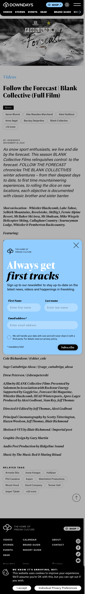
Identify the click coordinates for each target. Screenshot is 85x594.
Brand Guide (62, 12)
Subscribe (67, 347)
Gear (43, 12)
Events (32, 12)
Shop (56, 5)
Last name (51, 300)
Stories (20, 12)
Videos (7, 12)
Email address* (17, 318)
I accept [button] (22, 588)
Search (67, 4)
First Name (15, 300)
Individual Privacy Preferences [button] (58, 588)
